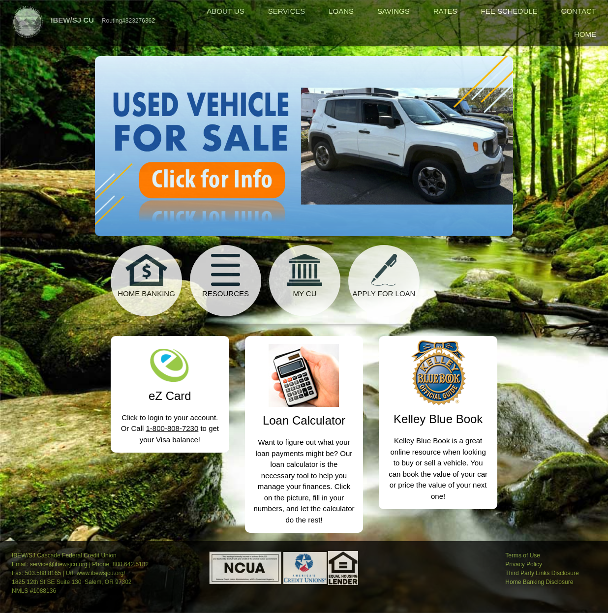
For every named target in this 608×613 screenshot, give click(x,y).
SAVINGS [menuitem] (393, 11)
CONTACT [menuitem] (578, 11)
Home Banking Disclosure (539, 582)
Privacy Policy (523, 564)
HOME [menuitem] (585, 34)
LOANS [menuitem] (341, 11)
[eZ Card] (170, 359)
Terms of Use (522, 555)
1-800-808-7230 (172, 428)
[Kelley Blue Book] (438, 371)
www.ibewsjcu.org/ (101, 573)
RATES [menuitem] (445, 11)
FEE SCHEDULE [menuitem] (509, 11)
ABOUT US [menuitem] (225, 11)
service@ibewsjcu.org (59, 564)
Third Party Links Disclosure (541, 573)
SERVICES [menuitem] (286, 11)
